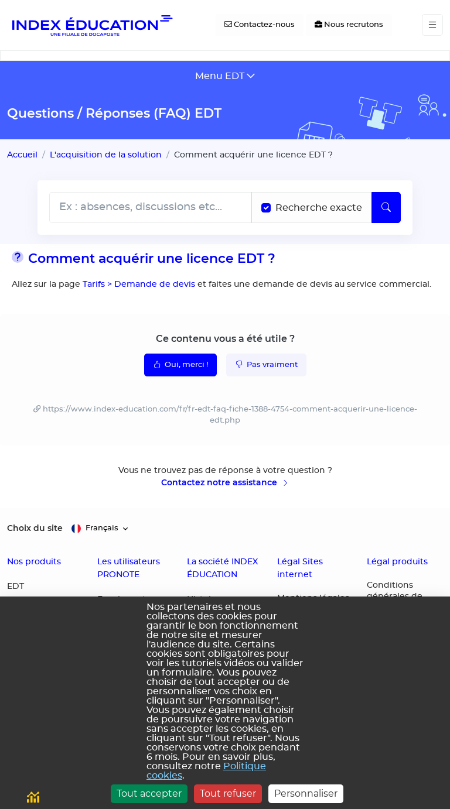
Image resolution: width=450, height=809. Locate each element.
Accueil (22, 154)
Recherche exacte (318, 207)
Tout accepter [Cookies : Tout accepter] (149, 793)
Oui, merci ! (180, 364)
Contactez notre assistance (225, 482)
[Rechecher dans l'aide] (150, 207)
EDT (15, 586)
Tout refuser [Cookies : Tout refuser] (228, 793)
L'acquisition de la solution (106, 154)
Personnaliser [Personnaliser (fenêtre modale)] (306, 793)
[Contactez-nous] (260, 25)
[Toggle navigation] (432, 25)
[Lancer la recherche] (386, 207)
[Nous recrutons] (349, 25)
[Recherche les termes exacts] (266, 207)
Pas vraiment (266, 364)
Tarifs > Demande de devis (137, 284)
